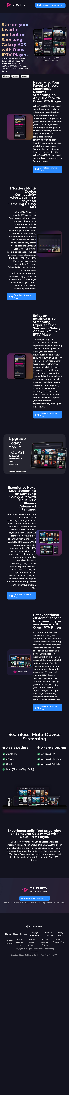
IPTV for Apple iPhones (31, 942)
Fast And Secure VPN (49, 955)
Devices (23, 934)
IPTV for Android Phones (44, 942)
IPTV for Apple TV (9, 942)
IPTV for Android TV (19, 942)
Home (8, 934)
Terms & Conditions (48, 934)
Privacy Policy (60, 934)
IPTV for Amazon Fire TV (58, 942)
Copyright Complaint (34, 934)
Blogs (15, 934)
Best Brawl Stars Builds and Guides (25, 955)
